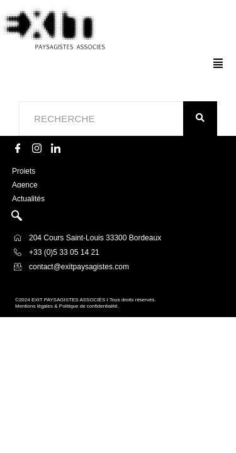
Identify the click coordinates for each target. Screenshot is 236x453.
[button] (218, 63)
